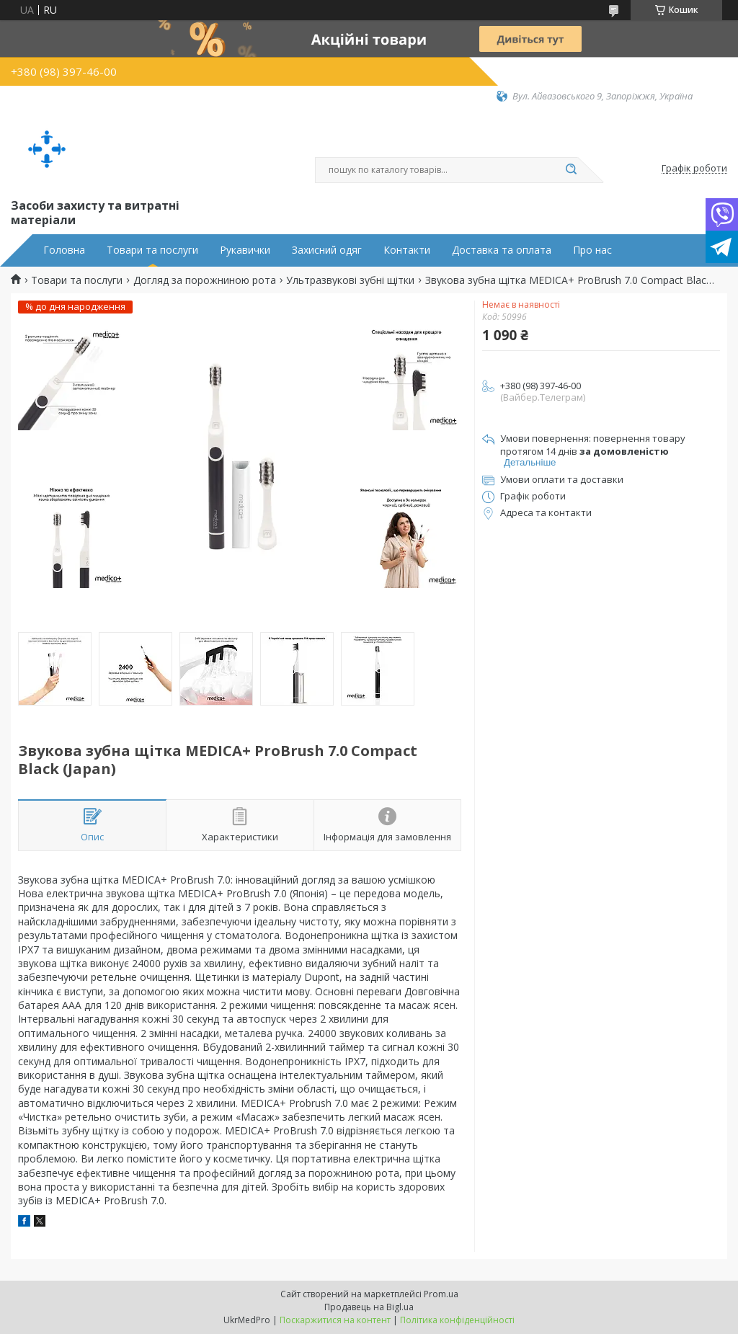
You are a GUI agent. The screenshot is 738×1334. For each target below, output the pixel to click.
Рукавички (245, 250)
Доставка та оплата (501, 250)
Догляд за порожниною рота (204, 280)
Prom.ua (441, 1294)
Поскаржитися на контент (335, 1320)
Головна (64, 250)
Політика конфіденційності (457, 1320)
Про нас (592, 250)
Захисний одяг (327, 250)
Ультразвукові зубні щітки (350, 280)
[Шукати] (570, 170)
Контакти (406, 250)
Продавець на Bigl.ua (369, 1307)
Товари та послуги (152, 250)
